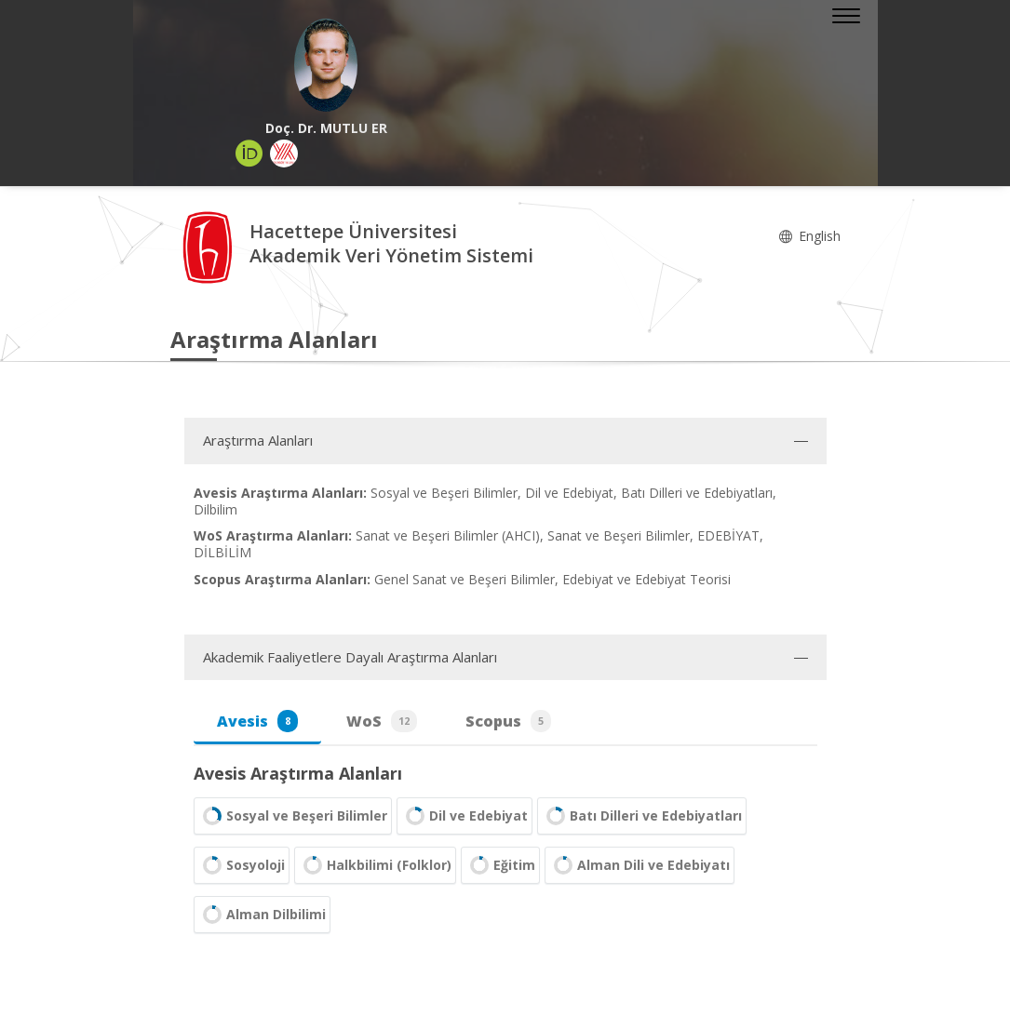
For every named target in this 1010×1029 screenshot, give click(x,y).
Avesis (257, 721)
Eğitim (500, 865)
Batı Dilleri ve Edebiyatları (642, 816)
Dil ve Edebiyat (464, 816)
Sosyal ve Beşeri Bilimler (292, 816)
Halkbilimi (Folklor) (375, 865)
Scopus (508, 721)
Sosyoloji (241, 865)
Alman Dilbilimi (262, 915)
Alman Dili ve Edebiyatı (639, 865)
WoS (381, 721)
